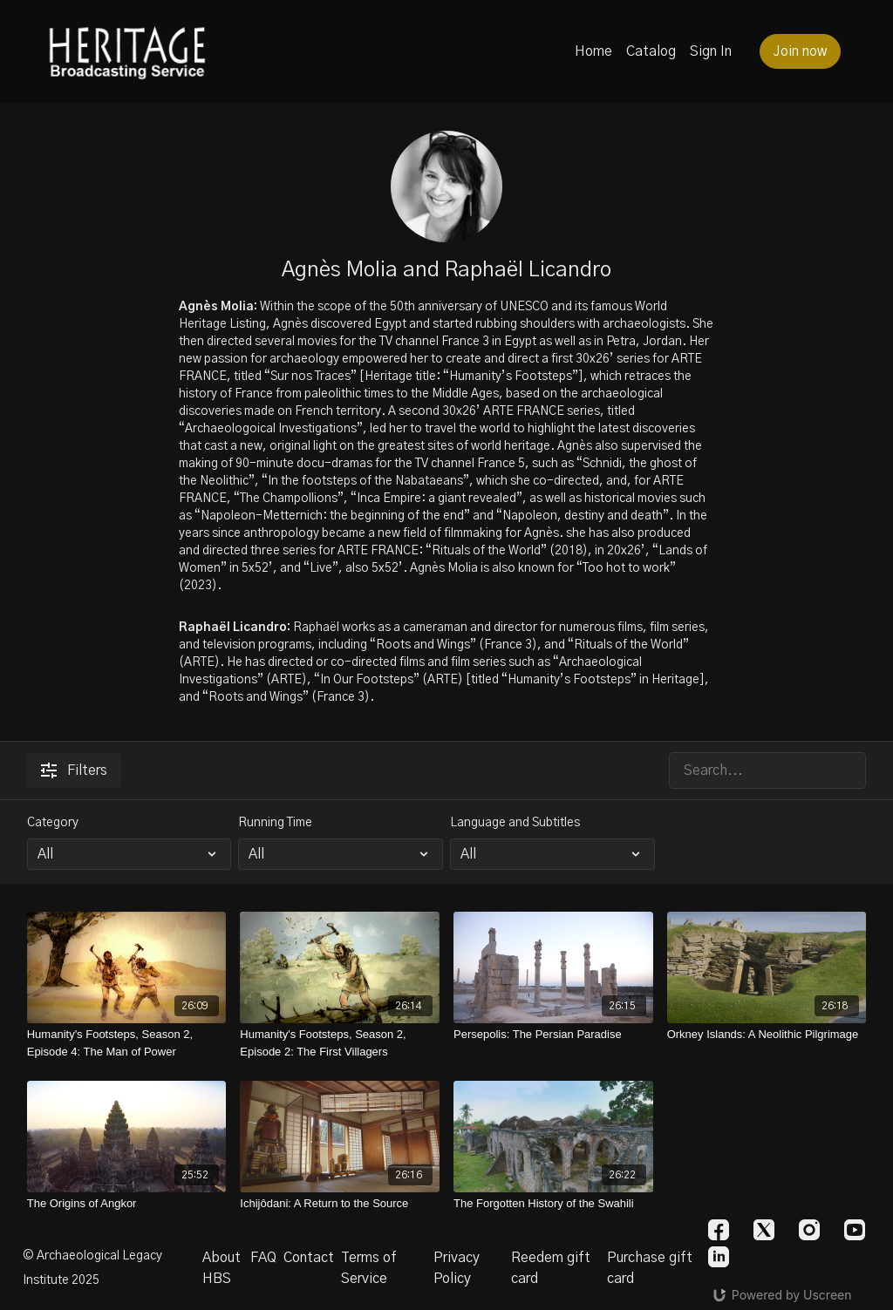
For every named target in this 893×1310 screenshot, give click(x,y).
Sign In (711, 51)
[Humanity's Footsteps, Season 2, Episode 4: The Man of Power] (127, 1043)
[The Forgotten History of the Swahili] (553, 1203)
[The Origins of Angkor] (127, 1203)
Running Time (275, 823)
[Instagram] (809, 1229)
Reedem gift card (550, 1268)
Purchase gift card (649, 1268)
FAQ (263, 1258)
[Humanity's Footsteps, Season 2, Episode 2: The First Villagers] (340, 1043)
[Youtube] (854, 1229)
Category (52, 823)
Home (593, 51)
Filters (74, 770)
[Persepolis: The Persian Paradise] (553, 1034)
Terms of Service (369, 1268)
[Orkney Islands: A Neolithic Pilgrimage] (767, 1034)
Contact (308, 1258)
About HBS (221, 1268)
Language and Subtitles (515, 823)
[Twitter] (763, 1229)
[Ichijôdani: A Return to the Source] (340, 1203)
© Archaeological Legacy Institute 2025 (92, 1268)
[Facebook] (718, 1229)
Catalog (651, 51)
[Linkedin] (718, 1256)
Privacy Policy (456, 1268)
